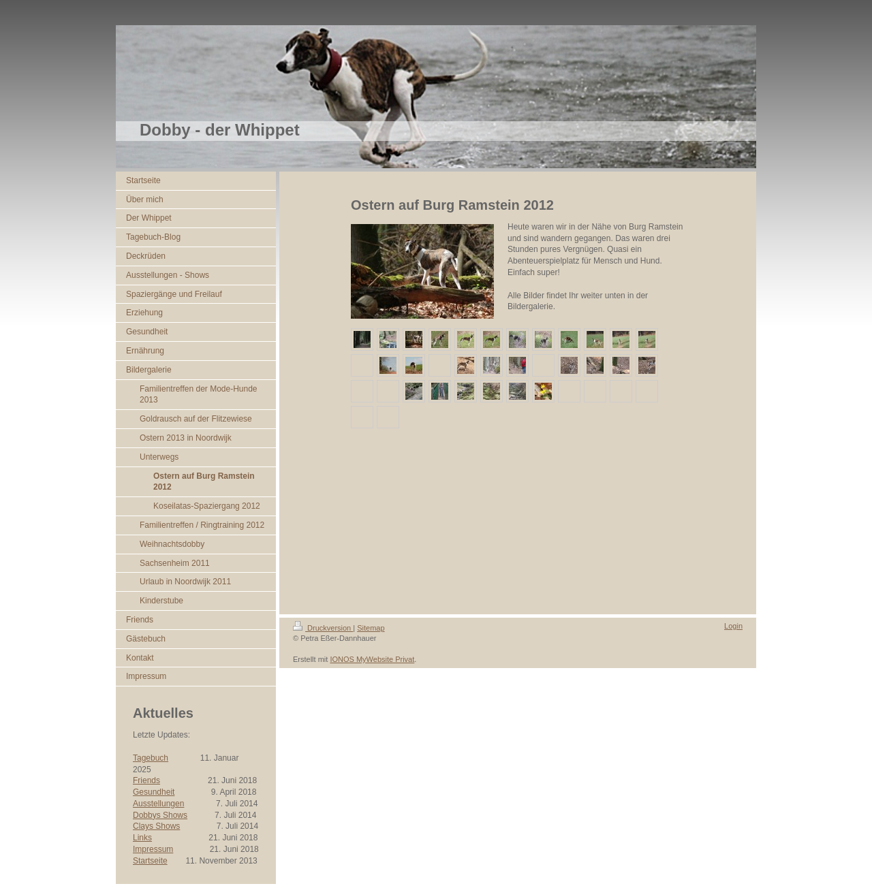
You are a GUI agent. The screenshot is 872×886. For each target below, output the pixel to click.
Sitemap (370, 628)
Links (142, 837)
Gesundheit (153, 792)
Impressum (153, 849)
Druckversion (323, 628)
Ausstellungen (158, 803)
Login (733, 626)
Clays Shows (156, 826)
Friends (146, 780)
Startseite (150, 861)
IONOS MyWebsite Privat (372, 659)
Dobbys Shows (160, 815)
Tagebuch (150, 758)
